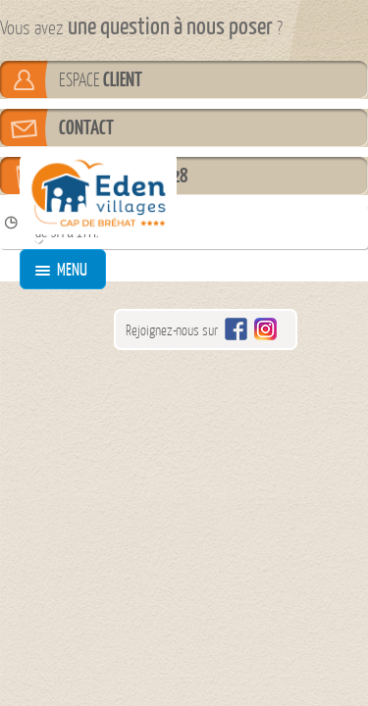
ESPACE (100, 79)
